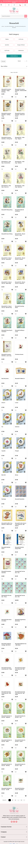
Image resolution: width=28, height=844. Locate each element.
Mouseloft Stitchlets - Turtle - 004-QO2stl (20, 789)
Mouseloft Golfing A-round (19, 331)
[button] (12, 97)
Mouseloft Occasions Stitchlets (6, 572)
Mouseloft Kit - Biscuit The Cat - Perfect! (20, 258)
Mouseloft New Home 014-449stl (6, 620)
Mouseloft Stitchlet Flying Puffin (19, 548)
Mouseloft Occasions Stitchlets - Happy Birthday (6, 90)
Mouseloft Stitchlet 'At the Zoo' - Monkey (7, 765)
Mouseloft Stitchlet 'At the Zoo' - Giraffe (7, 789)
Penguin (17, 450)
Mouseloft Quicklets (19, 499)
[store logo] (14, 10)
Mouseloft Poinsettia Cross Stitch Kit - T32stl (7, 668)
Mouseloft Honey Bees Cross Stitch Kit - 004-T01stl (20, 669)
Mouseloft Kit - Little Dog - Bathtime (19, 186)
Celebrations (21, 50)
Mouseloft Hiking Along (7, 209)
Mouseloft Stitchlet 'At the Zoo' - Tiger (20, 765)
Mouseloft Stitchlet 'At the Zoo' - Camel (20, 740)
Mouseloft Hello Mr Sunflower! (19, 210)
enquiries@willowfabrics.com (26, 1)
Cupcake (3, 450)
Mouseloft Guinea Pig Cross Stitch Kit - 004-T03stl (20, 693)
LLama (16, 402)
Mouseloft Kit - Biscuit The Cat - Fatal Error (20, 282)
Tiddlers (7, 39)
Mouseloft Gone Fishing (7, 234)
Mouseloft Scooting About (19, 307)
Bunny (16, 475)
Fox (2, 426)
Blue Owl (4, 475)
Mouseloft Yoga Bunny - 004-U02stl (20, 620)
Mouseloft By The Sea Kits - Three (6, 596)
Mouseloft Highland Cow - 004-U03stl (20, 644)
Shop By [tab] (3, 61)
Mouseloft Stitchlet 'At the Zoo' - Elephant (7, 716)
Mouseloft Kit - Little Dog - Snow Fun (6, 186)
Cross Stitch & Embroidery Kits (20, 26)
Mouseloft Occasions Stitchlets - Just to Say (6, 355)
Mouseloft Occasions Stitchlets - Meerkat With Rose (20, 90)
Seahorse (17, 426)
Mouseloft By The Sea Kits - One (20, 572)
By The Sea (7, 50)
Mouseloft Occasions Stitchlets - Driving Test (7, 138)
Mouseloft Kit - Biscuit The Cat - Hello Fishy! (7, 282)
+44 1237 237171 (1, 1)
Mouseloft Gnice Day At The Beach (7, 331)
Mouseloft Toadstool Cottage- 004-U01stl (6, 644)
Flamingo (4, 499)
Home (3, 26)
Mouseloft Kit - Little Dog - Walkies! (19, 162)
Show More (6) (14, 56)
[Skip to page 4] (18, 800)
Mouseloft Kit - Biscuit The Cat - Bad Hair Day (7, 307)
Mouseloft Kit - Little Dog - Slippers (19, 138)
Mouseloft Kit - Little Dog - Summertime (6, 162)
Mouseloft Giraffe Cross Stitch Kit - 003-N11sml (7, 523)
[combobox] (14, 16)
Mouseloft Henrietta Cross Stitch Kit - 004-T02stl (6, 693)
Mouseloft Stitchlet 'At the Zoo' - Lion (20, 716)
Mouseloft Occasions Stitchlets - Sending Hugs (6, 115)
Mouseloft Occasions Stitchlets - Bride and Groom (20, 115)
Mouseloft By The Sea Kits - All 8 (20, 596)
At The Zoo (21, 39)
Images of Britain (21, 45)
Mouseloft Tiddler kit (20, 378)
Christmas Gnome (19, 354)
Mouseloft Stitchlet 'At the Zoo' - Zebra (7, 740)
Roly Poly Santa (5, 378)
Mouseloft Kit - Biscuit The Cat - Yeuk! (20, 234)
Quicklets (7, 45)
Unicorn (3, 402)
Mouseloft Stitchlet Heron (6, 548)
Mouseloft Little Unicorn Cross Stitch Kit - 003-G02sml (20, 524)
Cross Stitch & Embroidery (9, 26)
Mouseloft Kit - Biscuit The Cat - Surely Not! (7, 258)
